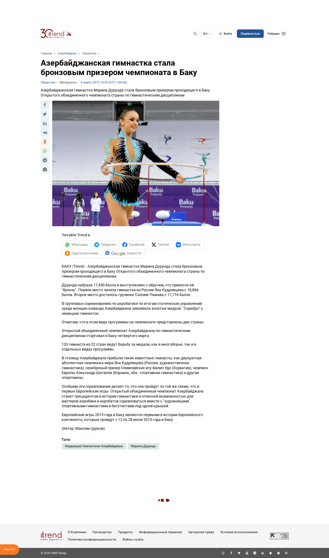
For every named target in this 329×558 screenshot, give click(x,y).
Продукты (125, 532)
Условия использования (238, 532)
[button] (45, 105)
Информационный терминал (160, 532)
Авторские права (201, 532)
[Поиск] (195, 33)
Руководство (102, 532)
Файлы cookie (133, 539)
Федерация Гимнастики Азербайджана (94, 446)
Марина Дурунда (143, 446)
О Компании (77, 532)
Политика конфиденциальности (92, 539)
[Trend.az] (56, 33)
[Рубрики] (277, 33)
